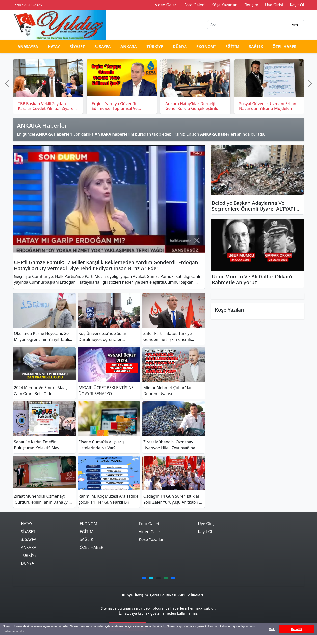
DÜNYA (180, 46)
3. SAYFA (102, 46)
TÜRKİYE (154, 46)
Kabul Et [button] (296, 629)
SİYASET (77, 46)
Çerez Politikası (163, 595)
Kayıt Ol (205, 531)
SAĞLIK (256, 46)
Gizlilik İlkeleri (190, 595)
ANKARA (128, 46)
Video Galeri (150, 531)
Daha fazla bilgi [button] (13, 631)
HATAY (54, 46)
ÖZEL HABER (284, 46)
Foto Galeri (149, 523)
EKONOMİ (206, 46)
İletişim (141, 595)
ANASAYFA (27, 46)
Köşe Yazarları (152, 539)
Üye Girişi (206, 523)
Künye (127, 595)
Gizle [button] (272, 629)
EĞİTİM (232, 46)
